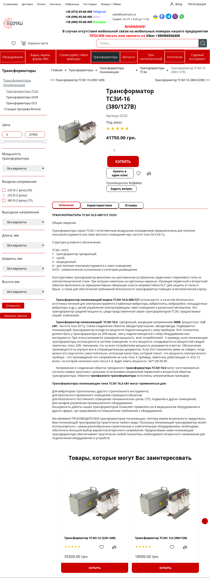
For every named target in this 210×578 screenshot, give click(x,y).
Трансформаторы (105, 57)
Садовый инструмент (197, 57)
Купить (123, 161)
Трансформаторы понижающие (17, 82)
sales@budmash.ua (124, 14)
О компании (10, 4)
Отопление (175, 57)
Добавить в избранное (139, 173)
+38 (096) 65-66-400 (78, 17)
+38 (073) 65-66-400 (78, 12)
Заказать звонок (15, 316)
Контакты (55, 4)
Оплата (41, 4)
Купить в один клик (120, 173)
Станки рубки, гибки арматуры (73, 57)
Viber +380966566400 (163, 35)
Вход (178, 4)
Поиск (203, 43)
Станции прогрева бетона (22, 109)
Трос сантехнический (151, 57)
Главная (57, 70)
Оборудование (12, 57)
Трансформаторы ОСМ (22, 97)
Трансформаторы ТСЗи (22, 91)
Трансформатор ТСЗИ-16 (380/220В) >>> (182, 80)
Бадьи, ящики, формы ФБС (41, 57)
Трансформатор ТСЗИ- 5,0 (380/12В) (161, 538)
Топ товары (90, 4)
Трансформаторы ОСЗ (21, 103)
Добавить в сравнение (149, 173)
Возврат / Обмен (111, 4)
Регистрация (197, 4)
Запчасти (128, 57)
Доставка (27, 4)
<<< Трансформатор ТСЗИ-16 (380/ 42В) (77, 80)
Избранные (72, 4)
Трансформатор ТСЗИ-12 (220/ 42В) (89, 538)
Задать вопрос (121, 189)
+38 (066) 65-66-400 (78, 22)
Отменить (13, 306)
